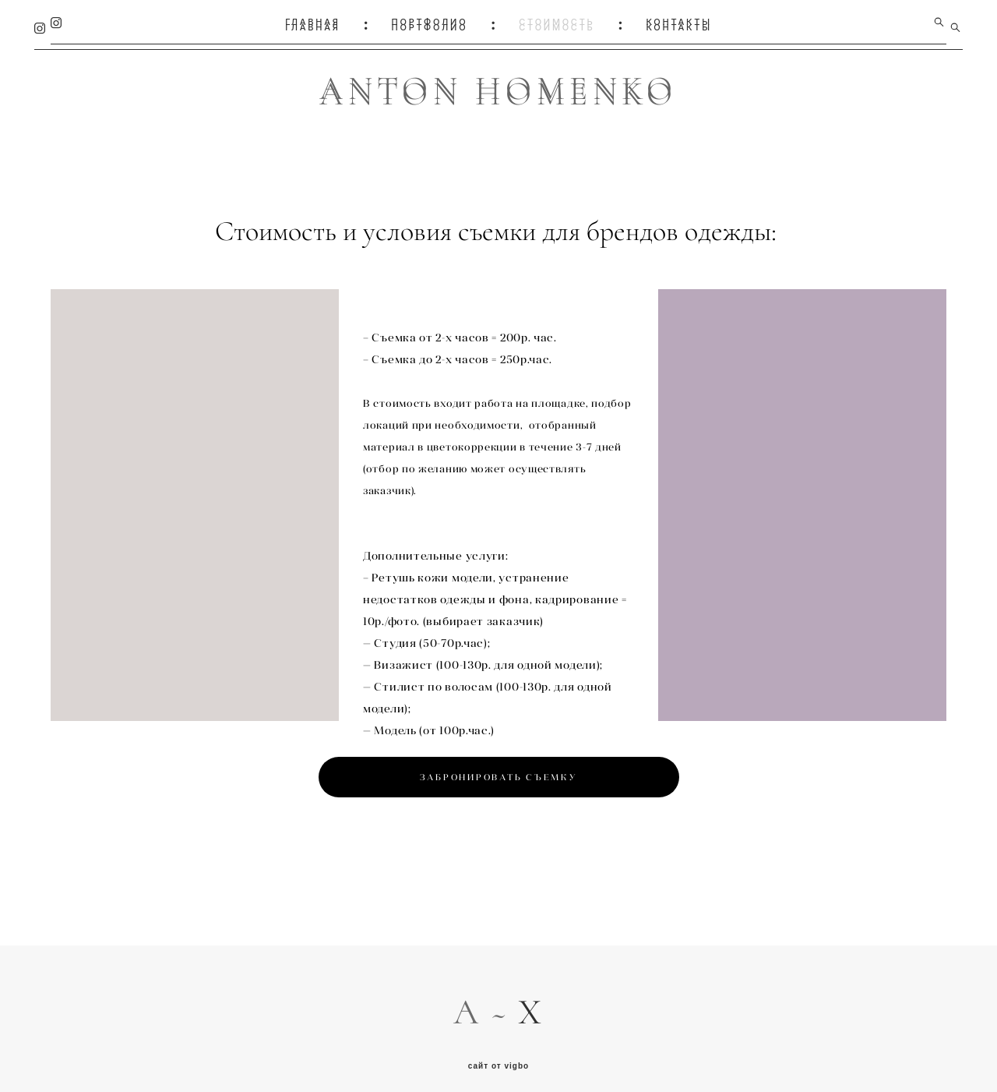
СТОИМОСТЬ (556, 21)
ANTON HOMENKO (498, 88)
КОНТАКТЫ (678, 21)
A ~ (485, 1001)
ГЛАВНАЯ (312, 21)
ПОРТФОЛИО (430, 21)
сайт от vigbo (498, 1055)
